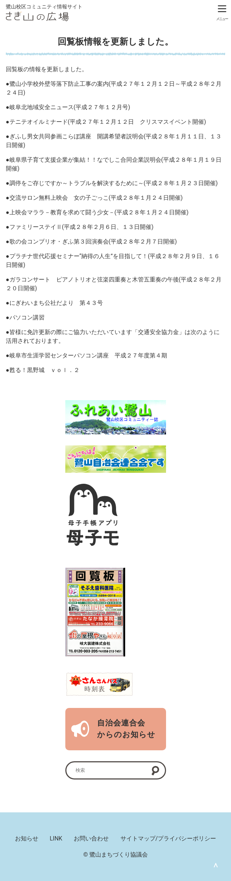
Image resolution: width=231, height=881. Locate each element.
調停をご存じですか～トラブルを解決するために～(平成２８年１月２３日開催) (113, 183)
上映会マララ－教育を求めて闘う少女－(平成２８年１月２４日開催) (99, 212)
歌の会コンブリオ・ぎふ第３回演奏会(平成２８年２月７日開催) (93, 241)
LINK (56, 838)
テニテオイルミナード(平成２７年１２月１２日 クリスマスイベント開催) (107, 121)
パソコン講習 (27, 317)
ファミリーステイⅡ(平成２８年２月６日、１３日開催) (81, 226)
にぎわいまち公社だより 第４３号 (56, 302)
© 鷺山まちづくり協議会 (115, 854)
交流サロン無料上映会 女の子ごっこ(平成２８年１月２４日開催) (96, 197)
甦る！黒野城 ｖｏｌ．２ (44, 370)
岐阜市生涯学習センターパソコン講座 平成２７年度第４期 (88, 355)
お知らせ (26, 838)
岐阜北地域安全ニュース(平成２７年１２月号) (69, 107)
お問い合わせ (91, 838)
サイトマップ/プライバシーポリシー (168, 838)
